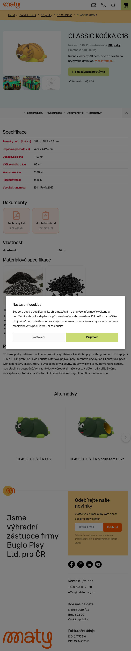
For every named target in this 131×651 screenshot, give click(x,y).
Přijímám (92, 337)
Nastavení (38, 337)
